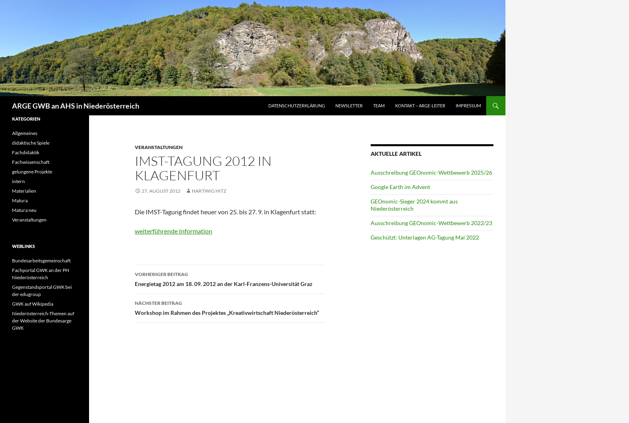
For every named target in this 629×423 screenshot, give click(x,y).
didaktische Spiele (30, 143)
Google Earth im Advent (400, 186)
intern (18, 181)
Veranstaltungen (159, 147)
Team (379, 105)
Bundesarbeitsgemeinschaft (41, 261)
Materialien (24, 191)
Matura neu (24, 210)
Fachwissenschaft (30, 162)
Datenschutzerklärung (296, 105)
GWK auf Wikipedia (32, 304)
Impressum (468, 105)
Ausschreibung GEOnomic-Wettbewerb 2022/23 (431, 223)
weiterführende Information (173, 231)
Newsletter (349, 105)
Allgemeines (24, 133)
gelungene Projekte (32, 172)
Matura (20, 200)
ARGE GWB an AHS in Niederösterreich (75, 105)
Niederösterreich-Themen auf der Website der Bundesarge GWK (43, 320)
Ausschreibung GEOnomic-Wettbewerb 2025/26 (431, 172)
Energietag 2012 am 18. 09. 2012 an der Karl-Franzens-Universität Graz (230, 278)
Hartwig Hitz (209, 191)
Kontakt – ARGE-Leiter (420, 105)
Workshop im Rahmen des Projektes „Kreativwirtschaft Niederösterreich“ (230, 307)
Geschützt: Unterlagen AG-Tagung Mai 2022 (425, 237)
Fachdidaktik (25, 152)
